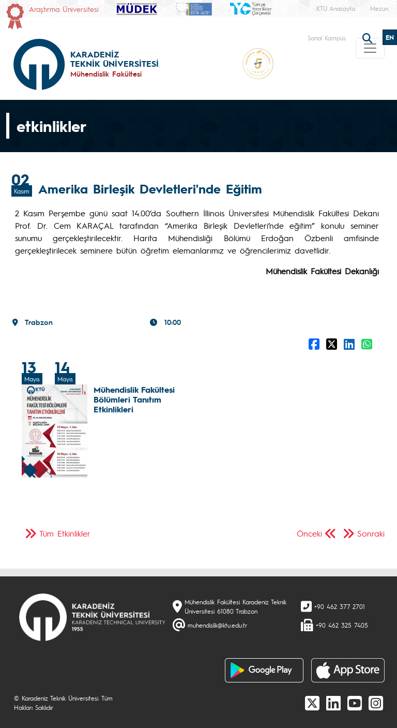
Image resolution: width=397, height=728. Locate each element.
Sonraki (371, 533)
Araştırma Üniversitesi (64, 8)
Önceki (309, 533)
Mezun (379, 8)
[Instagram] (376, 703)
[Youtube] (354, 703)
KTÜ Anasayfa (335, 8)
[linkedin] (333, 703)
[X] (312, 703)
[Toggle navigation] (370, 48)
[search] (368, 37)
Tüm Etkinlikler (64, 533)
